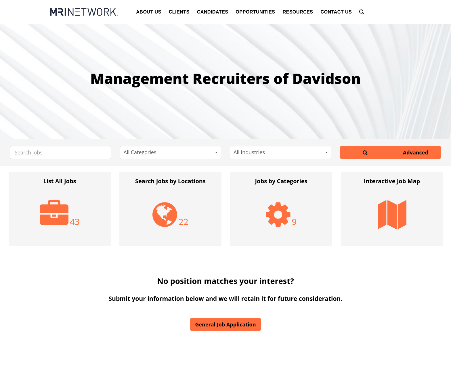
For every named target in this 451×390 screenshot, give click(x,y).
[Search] (361, 12)
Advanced (415, 152)
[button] (170, 152)
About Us (148, 11)
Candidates (212, 11)
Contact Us (336, 11)
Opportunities (255, 11)
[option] (59, 212)
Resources (297, 11)
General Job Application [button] (225, 324)
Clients (179, 11)
